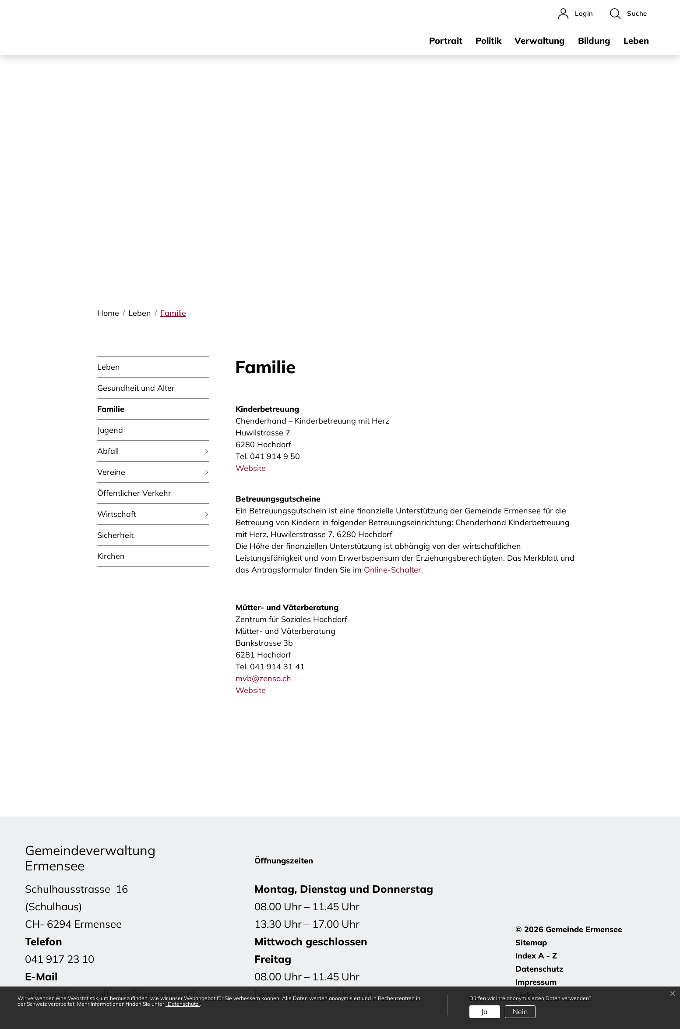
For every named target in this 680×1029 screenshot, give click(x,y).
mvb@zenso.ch (263, 678)
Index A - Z (536, 956)
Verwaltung (539, 40)
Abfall (108, 451)
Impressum (536, 982)
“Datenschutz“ (183, 1004)
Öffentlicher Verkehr (134, 493)
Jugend (110, 430)
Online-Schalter (392, 570)
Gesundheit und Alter (136, 388)
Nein (520, 1011)
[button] (628, 14)
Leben (636, 40)
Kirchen (111, 556)
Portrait (445, 40)
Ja (484, 1011)
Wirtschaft (116, 514)
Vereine (111, 472)
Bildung (594, 40)
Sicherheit (115, 535)
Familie (110, 412)
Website (255, 468)
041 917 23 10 (59, 958)
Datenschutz (539, 969)
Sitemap (531, 942)
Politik (488, 40)
